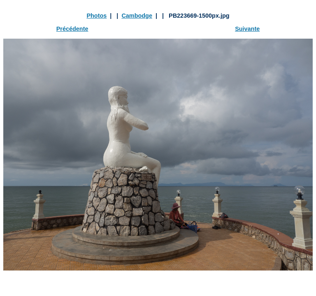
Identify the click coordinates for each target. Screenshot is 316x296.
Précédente (72, 28)
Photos (96, 15)
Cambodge (136, 15)
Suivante (247, 28)
